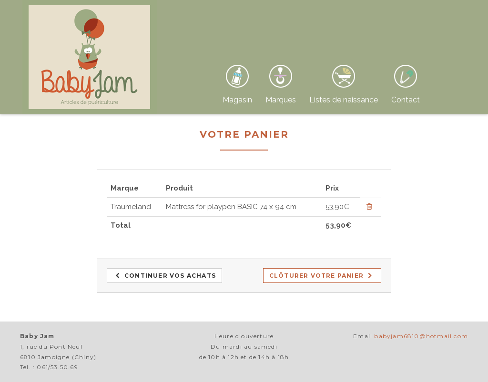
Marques (280, 99)
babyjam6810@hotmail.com (421, 336)
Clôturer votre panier (321, 275)
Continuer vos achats (165, 275)
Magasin (237, 99)
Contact (405, 99)
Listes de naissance (343, 99)
